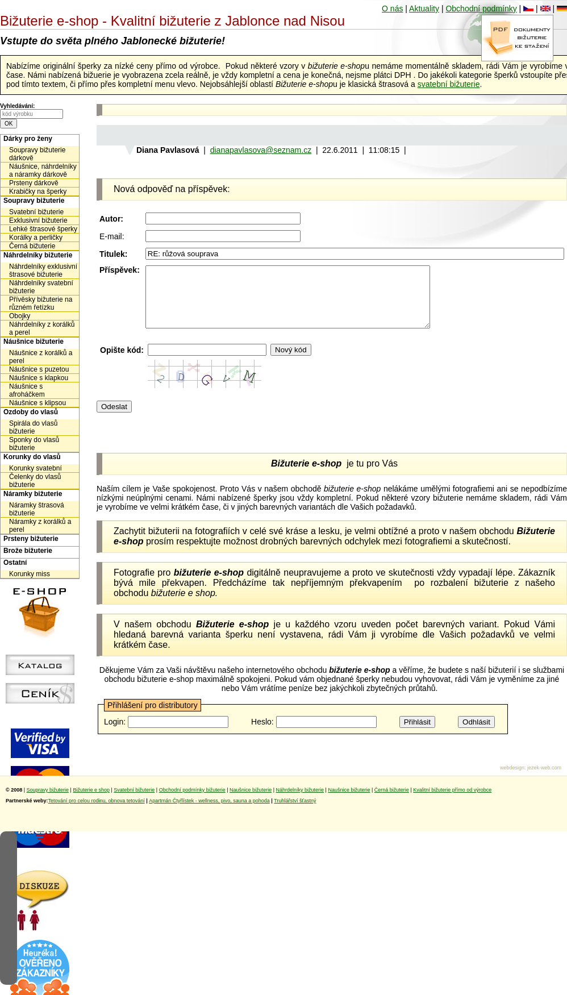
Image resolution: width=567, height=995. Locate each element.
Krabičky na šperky (37, 191)
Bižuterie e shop (91, 802)
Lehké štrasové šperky (43, 229)
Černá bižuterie (32, 246)
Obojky (19, 316)
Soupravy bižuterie (33, 201)
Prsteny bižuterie (31, 539)
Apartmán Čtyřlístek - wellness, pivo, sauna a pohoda (209, 812)
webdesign (512, 779)
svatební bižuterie (449, 84)
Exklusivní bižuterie (38, 220)
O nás (392, 8)
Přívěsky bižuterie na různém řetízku (40, 303)
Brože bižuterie (27, 551)
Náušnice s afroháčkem (27, 390)
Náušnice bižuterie (33, 341)
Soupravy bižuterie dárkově (37, 154)
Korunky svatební (35, 468)
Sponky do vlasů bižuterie (34, 444)
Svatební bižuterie (36, 212)
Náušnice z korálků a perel (40, 357)
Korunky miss (29, 574)
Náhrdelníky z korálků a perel (41, 328)
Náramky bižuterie (32, 494)
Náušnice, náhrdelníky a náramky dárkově (43, 170)
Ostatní (15, 563)
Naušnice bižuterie (251, 802)
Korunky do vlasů (32, 457)
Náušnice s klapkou (38, 378)
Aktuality (424, 8)
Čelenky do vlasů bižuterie (35, 481)
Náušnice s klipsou (37, 403)
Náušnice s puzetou (39, 369)
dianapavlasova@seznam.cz (260, 150)
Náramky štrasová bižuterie (36, 509)
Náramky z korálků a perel (40, 526)
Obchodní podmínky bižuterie (192, 802)
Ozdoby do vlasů (30, 412)
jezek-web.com (544, 779)
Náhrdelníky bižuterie (37, 255)
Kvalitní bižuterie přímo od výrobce (452, 802)
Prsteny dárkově (34, 183)
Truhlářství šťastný (295, 812)
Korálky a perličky (35, 238)
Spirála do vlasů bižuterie (33, 427)
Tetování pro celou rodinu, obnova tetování (96, 812)
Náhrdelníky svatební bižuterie (41, 287)
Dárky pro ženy (27, 139)
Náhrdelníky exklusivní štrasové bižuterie (43, 270)
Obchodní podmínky (480, 8)
